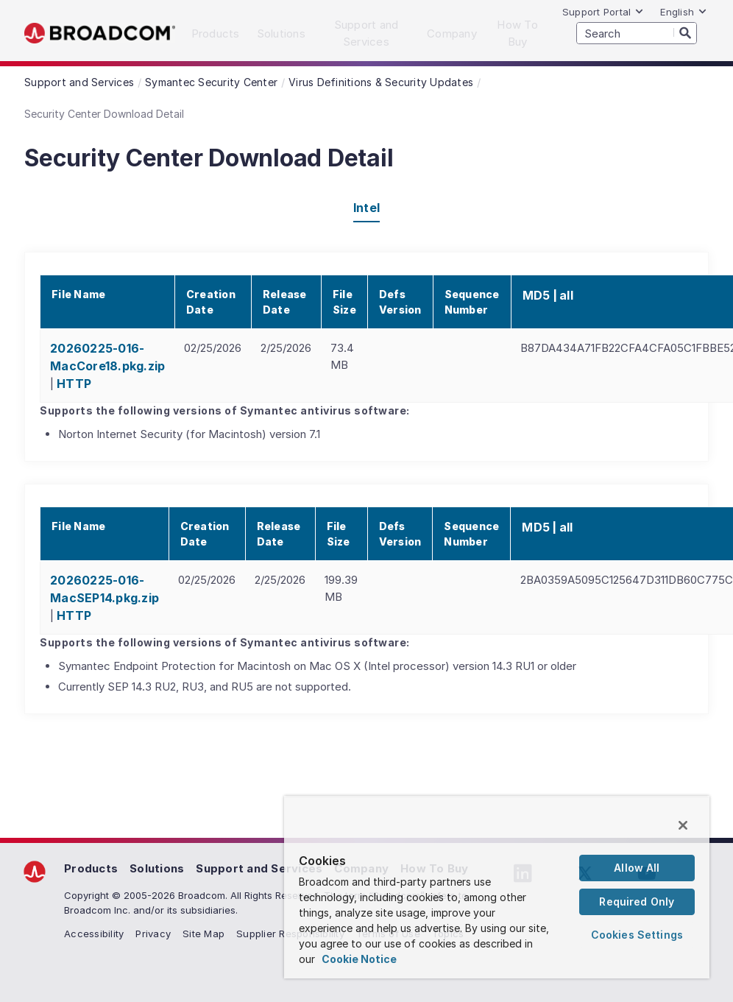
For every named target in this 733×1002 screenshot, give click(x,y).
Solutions (157, 868)
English (683, 12)
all (566, 295)
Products (91, 868)
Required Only (636, 901)
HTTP (74, 383)
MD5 (536, 295)
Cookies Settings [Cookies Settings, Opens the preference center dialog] (637, 934)
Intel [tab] (366, 207)
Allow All (636, 867)
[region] (496, 887)
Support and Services (259, 868)
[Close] (683, 825)
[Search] (685, 32)
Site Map (203, 933)
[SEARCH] (636, 33)
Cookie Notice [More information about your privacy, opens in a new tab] (359, 959)
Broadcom (99, 33)
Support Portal (603, 12)
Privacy (153, 933)
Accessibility (94, 933)
